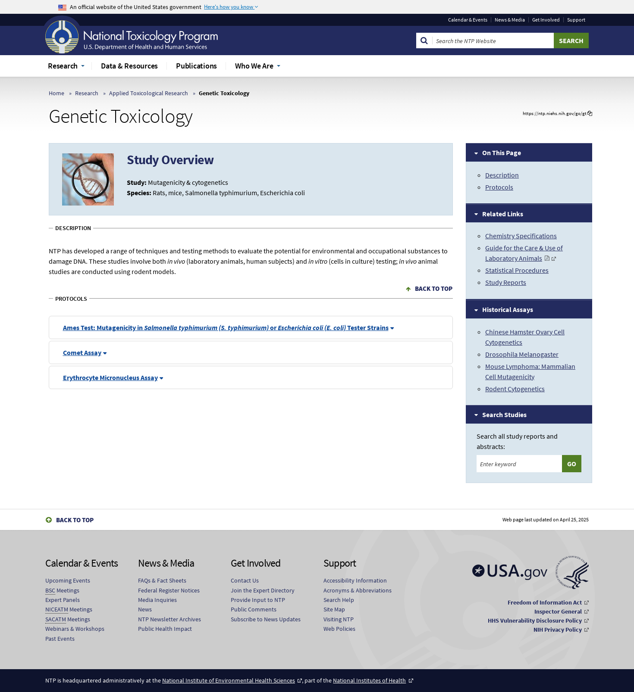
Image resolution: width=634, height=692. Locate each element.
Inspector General (558, 611)
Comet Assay (82, 352)
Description (502, 175)
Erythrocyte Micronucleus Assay (110, 377)
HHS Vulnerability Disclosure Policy (535, 620)
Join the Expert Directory (263, 590)
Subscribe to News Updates (266, 619)
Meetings (62, 590)
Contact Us (245, 580)
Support (576, 19)
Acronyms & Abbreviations (357, 590)
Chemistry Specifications (521, 235)
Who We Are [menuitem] (254, 66)
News (145, 609)
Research (86, 93)
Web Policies (339, 629)
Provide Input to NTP (258, 600)
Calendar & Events (467, 19)
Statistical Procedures (517, 270)
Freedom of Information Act (545, 602)
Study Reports (505, 282)
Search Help (338, 600)
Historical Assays (507, 309)
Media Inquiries (157, 600)
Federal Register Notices (169, 590)
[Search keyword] (519, 463)
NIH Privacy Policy (558, 629)
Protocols (499, 187)
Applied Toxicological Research (148, 93)
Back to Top (433, 288)
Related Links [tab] (502, 213)
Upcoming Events (67, 580)
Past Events (60, 638)
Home (56, 93)
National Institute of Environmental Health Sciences (228, 680)
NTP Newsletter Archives (169, 619)
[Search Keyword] (493, 40)
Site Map (334, 609)
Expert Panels (62, 600)
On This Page (501, 152)
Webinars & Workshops (74, 629)
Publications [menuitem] (196, 66)
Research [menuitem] (63, 66)
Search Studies (504, 414)
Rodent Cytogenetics (515, 388)
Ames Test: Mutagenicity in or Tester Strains (226, 327)
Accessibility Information (355, 580)
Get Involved (546, 19)
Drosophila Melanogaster (522, 354)
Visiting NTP (338, 619)
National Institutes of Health (369, 680)
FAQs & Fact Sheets (162, 580)
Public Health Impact (165, 629)
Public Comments (253, 609)
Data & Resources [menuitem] (129, 66)
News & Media (510, 19)
